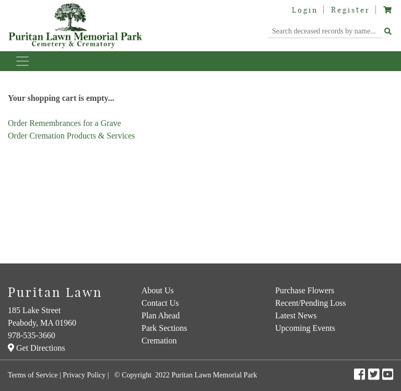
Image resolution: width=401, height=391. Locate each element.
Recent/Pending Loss (310, 302)
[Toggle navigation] (22, 61)
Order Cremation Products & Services (71, 135)
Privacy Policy (84, 375)
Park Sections (164, 328)
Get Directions (36, 347)
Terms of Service (32, 375)
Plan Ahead (160, 315)
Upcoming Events (305, 328)
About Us (157, 290)
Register (350, 10)
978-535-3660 (31, 335)
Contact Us (160, 302)
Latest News (296, 315)
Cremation (159, 340)
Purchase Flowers (304, 290)
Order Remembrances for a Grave (64, 123)
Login (305, 10)
